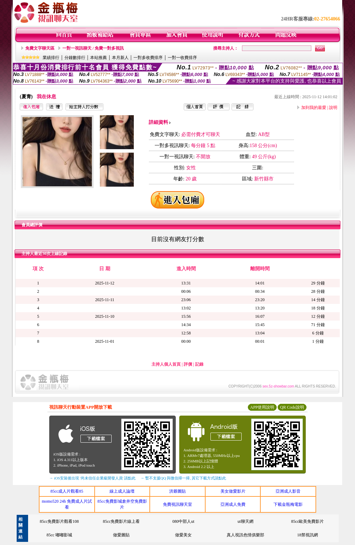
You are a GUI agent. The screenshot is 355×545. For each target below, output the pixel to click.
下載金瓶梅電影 (288, 504)
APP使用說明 (262, 407)
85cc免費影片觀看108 (59, 521)
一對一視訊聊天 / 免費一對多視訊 (93, 48)
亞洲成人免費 (232, 504)
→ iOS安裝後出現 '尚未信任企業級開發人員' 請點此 (92, 478)
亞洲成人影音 (288, 491)
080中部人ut (183, 521)
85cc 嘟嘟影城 (59, 535)
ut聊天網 (245, 521)
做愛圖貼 (121, 535)
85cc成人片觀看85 (66, 491)
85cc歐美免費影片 (307, 521)
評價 (188, 364)
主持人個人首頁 (166, 364)
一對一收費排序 (182, 57)
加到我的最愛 (313, 107)
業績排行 (51, 57)
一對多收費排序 (148, 57)
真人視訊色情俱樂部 (245, 535)
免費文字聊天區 (39, 48)
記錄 (199, 364)
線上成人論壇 (122, 491)
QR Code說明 (292, 407)
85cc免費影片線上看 (121, 521)
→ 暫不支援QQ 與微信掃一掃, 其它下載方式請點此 (183, 478)
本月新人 (120, 57)
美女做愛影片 (232, 491)
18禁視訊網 (307, 535)
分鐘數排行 (74, 57)
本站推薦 (98, 57)
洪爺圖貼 (177, 491)
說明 (333, 107)
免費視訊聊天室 (177, 504)
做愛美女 (183, 535)
